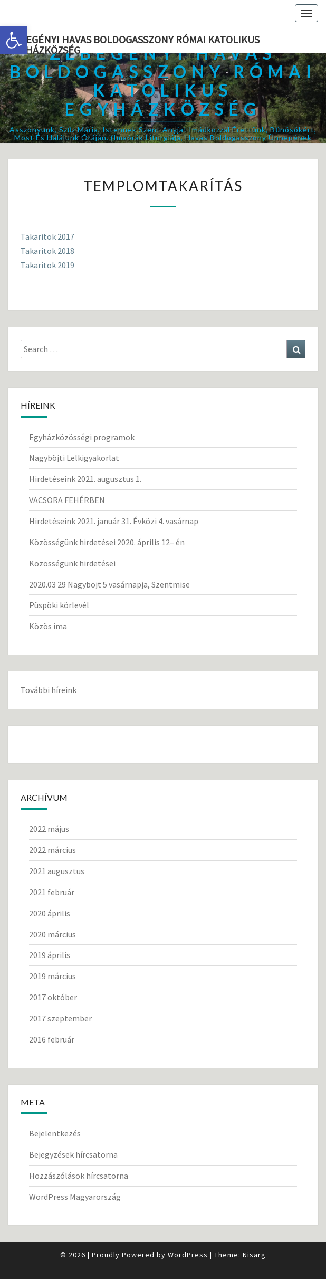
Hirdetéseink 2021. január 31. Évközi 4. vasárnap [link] (113, 521)
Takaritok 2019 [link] (47, 265)
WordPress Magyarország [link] (75, 1196)
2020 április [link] (49, 913)
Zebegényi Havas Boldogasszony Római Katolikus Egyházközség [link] (134, 43)
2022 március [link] (52, 850)
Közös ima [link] (48, 626)
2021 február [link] (51, 892)
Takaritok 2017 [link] (47, 236)
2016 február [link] (51, 1039)
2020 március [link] (52, 934)
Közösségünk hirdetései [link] (72, 563)
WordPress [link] (188, 1254)
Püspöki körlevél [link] (59, 605)
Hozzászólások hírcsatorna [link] (78, 1175)
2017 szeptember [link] (60, 1018)
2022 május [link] (49, 828)
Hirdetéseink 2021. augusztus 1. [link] (85, 478)
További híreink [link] (48, 690)
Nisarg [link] (254, 1254)
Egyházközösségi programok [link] (82, 437)
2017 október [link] (53, 997)
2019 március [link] (52, 976)
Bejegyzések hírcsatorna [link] (73, 1154)
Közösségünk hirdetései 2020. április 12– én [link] (107, 542)
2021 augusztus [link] (56, 871)
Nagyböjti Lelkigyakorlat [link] (74, 457)
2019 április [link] (49, 955)
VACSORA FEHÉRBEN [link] (67, 500)
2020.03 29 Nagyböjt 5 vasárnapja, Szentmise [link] (109, 584)
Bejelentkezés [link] (55, 1133)
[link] (13, 40)
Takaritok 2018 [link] (47, 250)
